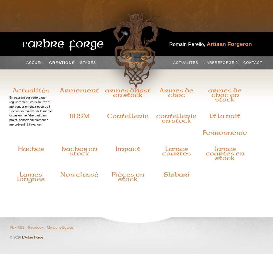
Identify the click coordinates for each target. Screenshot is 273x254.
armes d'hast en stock (128, 93)
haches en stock (79, 151)
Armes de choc (176, 93)
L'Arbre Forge (32, 237)
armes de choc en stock (225, 95)
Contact (252, 63)
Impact (128, 149)
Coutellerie (128, 116)
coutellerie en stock (176, 118)
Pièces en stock (128, 177)
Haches (31, 149)
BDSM (80, 116)
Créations (62, 63)
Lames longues (31, 177)
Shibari (177, 174)
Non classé (79, 174)
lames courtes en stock (225, 153)
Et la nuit (225, 116)
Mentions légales (60, 227)
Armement (79, 90)
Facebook (35, 227)
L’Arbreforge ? (220, 63)
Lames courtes (176, 151)
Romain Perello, (210, 44)
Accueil (35, 63)
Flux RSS (17, 227)
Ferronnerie (225, 132)
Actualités (185, 63)
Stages (88, 63)
